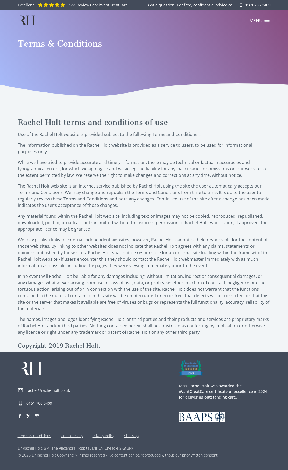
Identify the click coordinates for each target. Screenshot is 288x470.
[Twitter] (28, 415)
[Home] (27, 20)
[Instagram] (37, 415)
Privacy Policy (103, 435)
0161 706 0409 (35, 403)
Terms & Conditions (34, 435)
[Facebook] (20, 415)
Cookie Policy (72, 435)
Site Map (131, 435)
